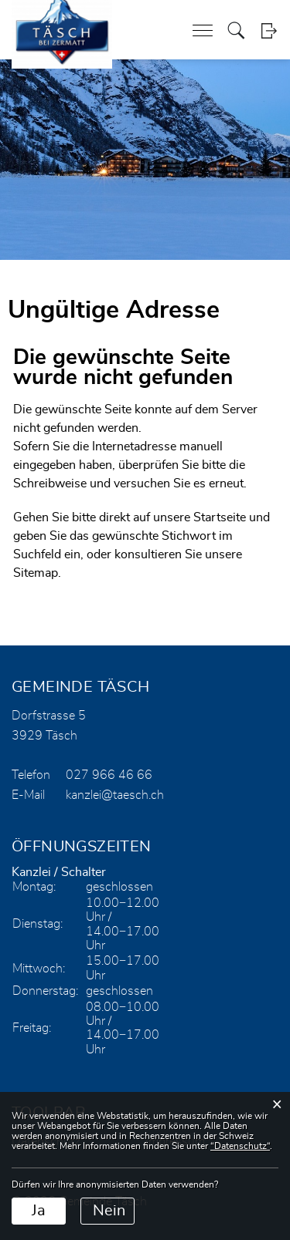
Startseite (219, 517)
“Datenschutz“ (240, 1146)
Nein (109, 1210)
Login (268, 30)
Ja (39, 1210)
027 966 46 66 (109, 775)
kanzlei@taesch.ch (115, 795)
